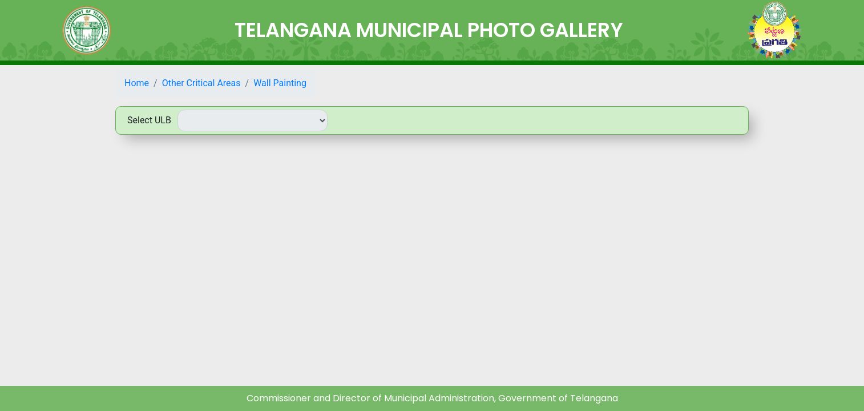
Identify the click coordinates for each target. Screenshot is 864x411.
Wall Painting (279, 83)
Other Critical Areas (201, 83)
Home (136, 83)
